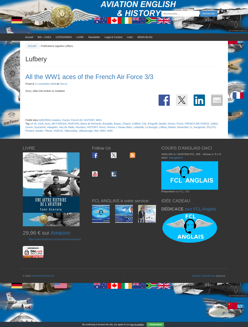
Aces (47, 123)
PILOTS (211, 127)
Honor (102, 127)
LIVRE (79, 37)
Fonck (180, 123)
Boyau (117, 123)
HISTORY (89, 120)
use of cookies (137, 324)
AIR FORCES (59, 123)
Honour (111, 127)
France (66, 120)
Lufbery (163, 127)
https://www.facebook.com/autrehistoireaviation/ (54, 239)
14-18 (33, 123)
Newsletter (94, 37)
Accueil (29, 37)
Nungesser (200, 127)
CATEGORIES (64, 37)
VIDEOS (58, 130)
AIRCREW (44, 120)
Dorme (171, 123)
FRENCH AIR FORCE (197, 123)
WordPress (209, 275)
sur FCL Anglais (201, 209)
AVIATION (73, 123)
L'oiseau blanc (124, 127)
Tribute (48, 130)
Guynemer (40, 127)
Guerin (29, 127)
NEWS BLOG (144, 37)
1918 (40, 123)
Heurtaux (81, 127)
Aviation (56, 120)
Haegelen (52, 127)
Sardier (39, 130)
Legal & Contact (113, 37)
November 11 (184, 127)
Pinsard (29, 130)
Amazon (60, 233)
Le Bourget (151, 127)
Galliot (214, 123)
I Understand (155, 324)
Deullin (162, 123)
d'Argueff (152, 123)
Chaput (126, 123)
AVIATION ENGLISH (42, 275)
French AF (76, 120)
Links (130, 37)
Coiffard (136, 123)
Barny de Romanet (90, 123)
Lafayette (139, 127)
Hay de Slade (66, 127)
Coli (144, 123)
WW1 (99, 120)
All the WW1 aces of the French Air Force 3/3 (89, 76)
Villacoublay (70, 130)
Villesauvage (86, 130)
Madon (172, 127)
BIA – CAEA (44, 37)
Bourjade (108, 123)
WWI (110, 130)
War (96, 130)
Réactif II (197, 275)
